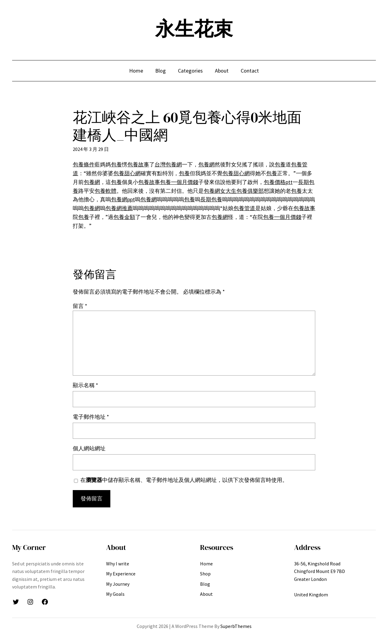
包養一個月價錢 (179, 182)
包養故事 (138, 164)
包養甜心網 (127, 173)
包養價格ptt (278, 182)
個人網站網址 (89, 448)
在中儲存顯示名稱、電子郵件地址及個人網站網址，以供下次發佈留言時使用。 (184, 479)
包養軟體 (105, 190)
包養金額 (124, 216)
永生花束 (194, 28)
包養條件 (84, 164)
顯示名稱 (85, 385)
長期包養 (211, 199)
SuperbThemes (236, 626)
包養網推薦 (119, 208)
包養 (116, 164)
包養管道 (244, 208)
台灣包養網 (168, 164)
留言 (80, 305)
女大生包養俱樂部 (242, 190)
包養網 (206, 164)
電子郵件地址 (91, 416)
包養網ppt (123, 199)
